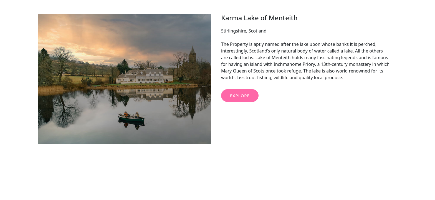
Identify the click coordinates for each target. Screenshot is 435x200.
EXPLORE (240, 95)
